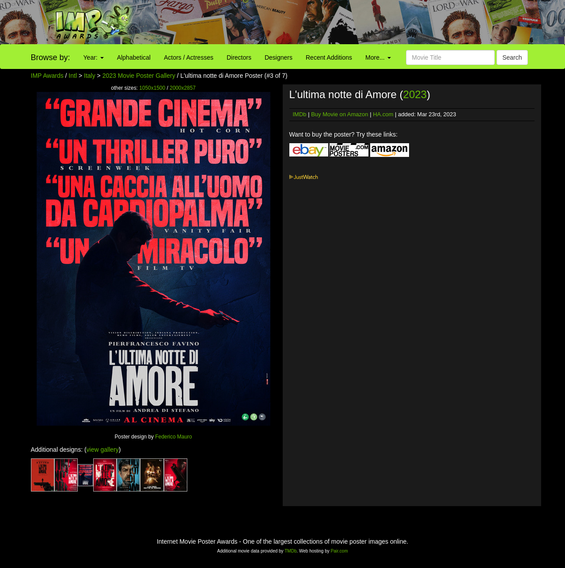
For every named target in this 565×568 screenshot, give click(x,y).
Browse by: (50, 57)
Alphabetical (134, 57)
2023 (415, 94)
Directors (239, 57)
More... (378, 57)
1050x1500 (152, 88)
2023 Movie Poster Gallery (138, 75)
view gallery (103, 449)
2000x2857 (183, 88)
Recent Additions (329, 57)
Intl (72, 75)
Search (512, 57)
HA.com (383, 114)
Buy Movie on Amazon (339, 114)
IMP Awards (47, 75)
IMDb (300, 114)
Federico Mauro (173, 437)
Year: (93, 57)
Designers (278, 57)
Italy (89, 75)
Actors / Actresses (188, 57)
